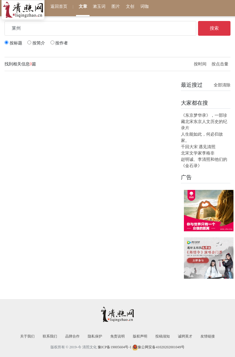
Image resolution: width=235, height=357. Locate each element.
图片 (115, 6)
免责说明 (117, 336)
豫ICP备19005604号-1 (115, 347)
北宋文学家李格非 (198, 153)
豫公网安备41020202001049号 (161, 347)
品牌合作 (72, 336)
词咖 (144, 6)
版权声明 (140, 336)
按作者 (59, 42)
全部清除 (222, 85)
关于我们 (27, 336)
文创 (130, 6)
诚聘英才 (185, 336)
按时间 (201, 64)
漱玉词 (99, 6)
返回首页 (58, 6)
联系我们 (50, 336)
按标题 (13, 42)
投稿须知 (162, 336)
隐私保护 (95, 336)
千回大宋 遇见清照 (198, 147)
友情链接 (207, 336)
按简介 (36, 42)
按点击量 (220, 64)
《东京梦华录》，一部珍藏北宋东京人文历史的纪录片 (204, 121)
